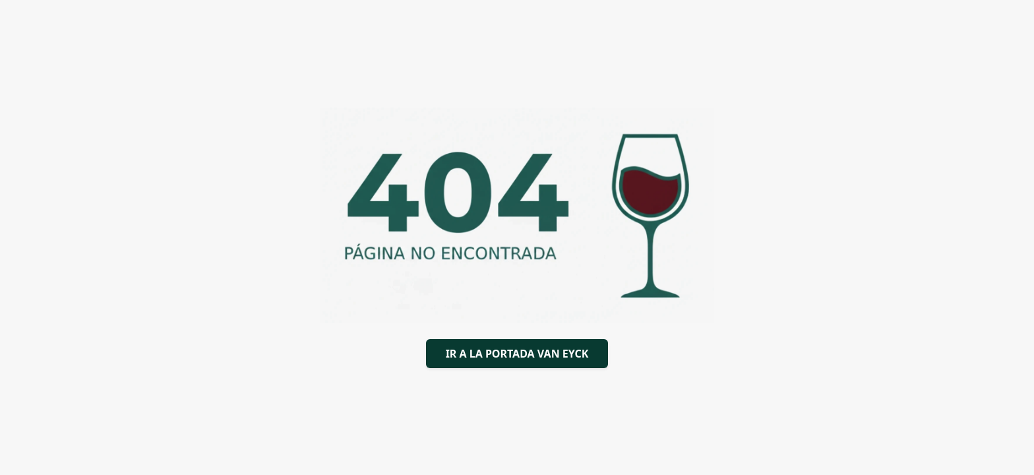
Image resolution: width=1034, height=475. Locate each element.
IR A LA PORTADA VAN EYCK (517, 353)
